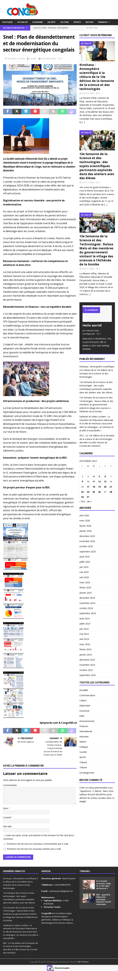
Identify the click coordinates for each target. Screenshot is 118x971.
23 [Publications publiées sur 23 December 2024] (82, 491)
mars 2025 (84, 582)
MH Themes (83, 962)
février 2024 (85, 649)
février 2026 (85, 525)
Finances (102, 22)
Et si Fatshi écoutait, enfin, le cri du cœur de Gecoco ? (103, 885)
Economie (37, 22)
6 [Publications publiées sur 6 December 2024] (105, 476)
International (85, 731)
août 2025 (84, 556)
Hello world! (92, 325)
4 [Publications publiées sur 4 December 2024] (93, 476)
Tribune (83, 762)
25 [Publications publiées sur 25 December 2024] (93, 491)
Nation (89, 22)
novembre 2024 (87, 603)
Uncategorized (86, 772)
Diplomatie (84, 705)
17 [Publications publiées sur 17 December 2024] (88, 486)
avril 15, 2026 (88, 268)
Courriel (7, 817)
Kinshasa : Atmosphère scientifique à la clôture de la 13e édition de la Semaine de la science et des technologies (96, 77)
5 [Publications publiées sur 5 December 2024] (99, 476)
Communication (87, 695)
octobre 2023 (86, 670)
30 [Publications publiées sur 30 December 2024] (82, 496)
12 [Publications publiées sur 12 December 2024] (99, 481)
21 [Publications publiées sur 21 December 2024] (111, 486)
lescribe (33, 58)
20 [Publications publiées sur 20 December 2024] (105, 486)
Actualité (22, 22)
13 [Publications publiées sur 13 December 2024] (105, 481)
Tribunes (84, 871)
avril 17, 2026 (88, 182)
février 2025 (85, 587)
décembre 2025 (87, 536)
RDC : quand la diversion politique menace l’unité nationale (103, 899)
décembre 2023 (87, 659)
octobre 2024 (86, 608)
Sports (77, 22)
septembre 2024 (87, 613)
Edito (82, 715)
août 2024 (84, 618)
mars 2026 (84, 520)
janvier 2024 (85, 654)
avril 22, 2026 (88, 93)
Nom (6, 808)
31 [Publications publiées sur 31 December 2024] (88, 496)
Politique (7, 22)
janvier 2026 (85, 530)
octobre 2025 (86, 546)
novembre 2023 (87, 664)
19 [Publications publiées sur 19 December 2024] (99, 486)
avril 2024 (84, 639)
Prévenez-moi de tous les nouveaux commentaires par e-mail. (38, 843)
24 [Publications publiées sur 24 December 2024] (88, 491)
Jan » (89, 501)
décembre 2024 (87, 597)
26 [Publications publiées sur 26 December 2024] (99, 491)
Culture (64, 22)
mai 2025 (84, 572)
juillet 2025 (84, 561)
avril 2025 (84, 577)
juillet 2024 (84, 623)
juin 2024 (83, 628)
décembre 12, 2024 (16, 58)
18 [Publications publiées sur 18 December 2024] (93, 486)
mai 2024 (84, 633)
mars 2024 (84, 644)
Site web (7, 826)
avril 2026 (84, 515)
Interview (83, 736)
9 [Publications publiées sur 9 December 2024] (82, 481)
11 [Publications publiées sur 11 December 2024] (93, 481)
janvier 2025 (85, 592)
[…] (83, 122)
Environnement (86, 721)
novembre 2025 (87, 541)
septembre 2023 (87, 675)
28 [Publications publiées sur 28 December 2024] (111, 491)
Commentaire (10, 785)
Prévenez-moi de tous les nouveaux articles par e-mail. (34, 848)
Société (51, 22)
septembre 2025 (87, 551)
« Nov (82, 501)
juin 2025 (83, 567)
